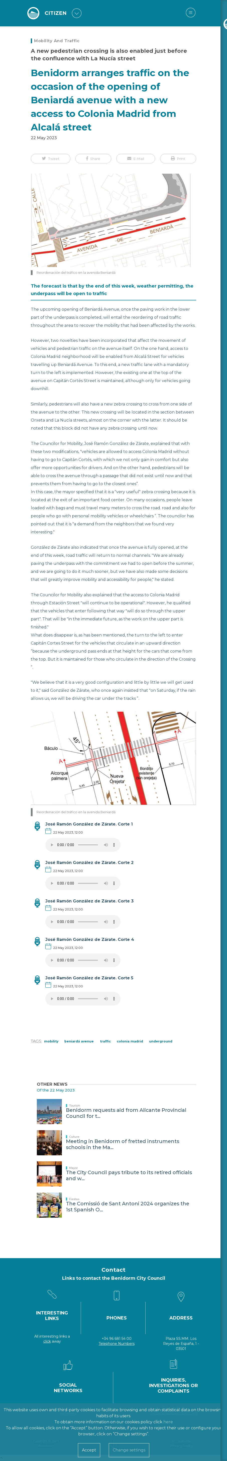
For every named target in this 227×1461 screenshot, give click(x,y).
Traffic (105, 1041)
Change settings (129, 1450)
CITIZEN (56, 13)
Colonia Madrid (130, 1041)
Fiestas (74, 1199)
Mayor (73, 1168)
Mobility (51, 1041)
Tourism (74, 1105)
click (47, 1341)
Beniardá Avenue (79, 1041)
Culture (74, 1136)
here (168, 1422)
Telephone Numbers (117, 1343)
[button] (50, 158)
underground (160, 1041)
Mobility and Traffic (56, 40)
